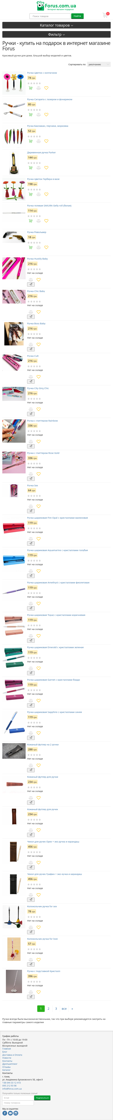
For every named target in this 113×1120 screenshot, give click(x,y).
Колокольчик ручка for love (42, 939)
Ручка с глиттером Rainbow (42, 420)
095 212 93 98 (9, 1085)
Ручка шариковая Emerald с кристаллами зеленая (55, 647)
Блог (4, 1051)
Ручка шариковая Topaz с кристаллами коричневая (56, 615)
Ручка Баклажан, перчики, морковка (47, 126)
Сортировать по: (77, 64)
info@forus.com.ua (12, 1088)
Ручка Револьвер (36, 232)
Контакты (7, 1060)
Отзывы (6, 1066)
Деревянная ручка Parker (41, 152)
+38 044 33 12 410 (11, 1082)
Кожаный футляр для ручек (42, 809)
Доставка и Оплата (12, 1054)
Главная (6, 1048)
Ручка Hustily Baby (37, 258)
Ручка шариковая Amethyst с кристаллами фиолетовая (58, 582)
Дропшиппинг (9, 1063)
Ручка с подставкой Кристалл (43, 971)
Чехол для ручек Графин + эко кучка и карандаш (54, 874)
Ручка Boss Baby (36, 323)
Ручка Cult (33, 356)
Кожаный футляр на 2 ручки (43, 744)
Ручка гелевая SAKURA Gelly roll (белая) (49, 205)
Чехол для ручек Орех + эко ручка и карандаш (53, 841)
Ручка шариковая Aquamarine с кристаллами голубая (57, 550)
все (64, 1008)
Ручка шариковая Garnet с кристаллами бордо (53, 679)
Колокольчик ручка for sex (42, 906)
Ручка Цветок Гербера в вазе (43, 179)
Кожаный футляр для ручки (42, 777)
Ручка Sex (32, 485)
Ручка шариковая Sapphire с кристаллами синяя (54, 712)
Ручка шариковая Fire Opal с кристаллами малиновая (57, 517)
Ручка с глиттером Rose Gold (43, 453)
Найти (77, 16)
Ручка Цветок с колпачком (42, 72)
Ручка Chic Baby (36, 291)
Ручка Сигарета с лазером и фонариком (49, 99)
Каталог (6, 1069)
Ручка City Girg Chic (38, 388)
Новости (6, 1057)
